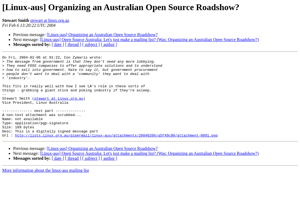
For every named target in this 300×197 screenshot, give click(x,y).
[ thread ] (73, 44)
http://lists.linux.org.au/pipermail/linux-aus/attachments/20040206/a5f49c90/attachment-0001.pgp (116, 151)
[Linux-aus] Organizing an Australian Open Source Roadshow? (102, 34)
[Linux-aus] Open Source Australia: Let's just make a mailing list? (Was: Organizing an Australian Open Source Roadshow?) (149, 39)
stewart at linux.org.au (49, 20)
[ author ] (109, 44)
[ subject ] (91, 44)
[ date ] (58, 44)
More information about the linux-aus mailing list (45, 186)
